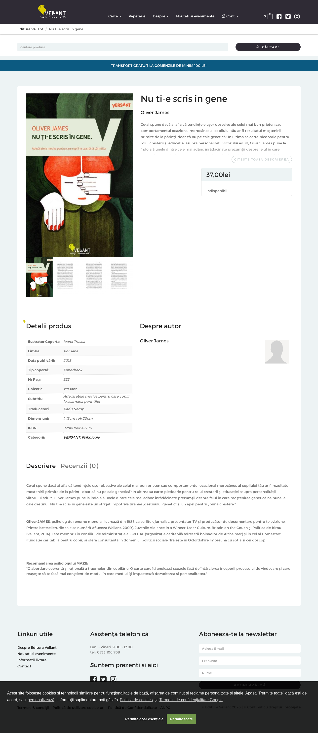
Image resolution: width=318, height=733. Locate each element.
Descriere (41, 465)
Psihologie (91, 437)
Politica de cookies (136, 700)
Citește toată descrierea (261, 159)
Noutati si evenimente (36, 654)
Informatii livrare (31, 660)
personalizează (41, 700)
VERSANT (71, 437)
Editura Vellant (30, 29)
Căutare (268, 47)
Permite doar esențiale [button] (144, 719)
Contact (24, 666)
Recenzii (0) (79, 465)
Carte (114, 16)
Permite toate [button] (181, 719)
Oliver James (155, 112)
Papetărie (137, 16)
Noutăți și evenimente (195, 16)
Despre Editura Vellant (37, 647)
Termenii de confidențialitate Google (191, 700)
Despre (161, 16)
